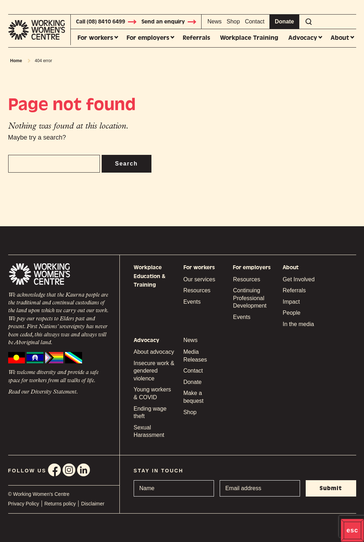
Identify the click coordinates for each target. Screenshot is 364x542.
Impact (291, 302)
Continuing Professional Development (249, 298)
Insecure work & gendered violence (154, 370)
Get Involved (299, 279)
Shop (233, 21)
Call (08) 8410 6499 (106, 21)
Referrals (196, 38)
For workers (95, 38)
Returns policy (60, 503)
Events (192, 302)
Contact (254, 21)
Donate (284, 21)
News (215, 21)
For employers (148, 38)
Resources (196, 290)
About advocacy (154, 352)
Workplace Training (249, 38)
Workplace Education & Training (150, 276)
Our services (199, 279)
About (340, 38)
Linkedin (83, 470)
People (291, 313)
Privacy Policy (23, 503)
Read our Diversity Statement (42, 392)
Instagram (69, 470)
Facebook (54, 470)
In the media (298, 324)
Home (16, 60)
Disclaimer (92, 503)
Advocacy (302, 38)
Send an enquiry (169, 21)
